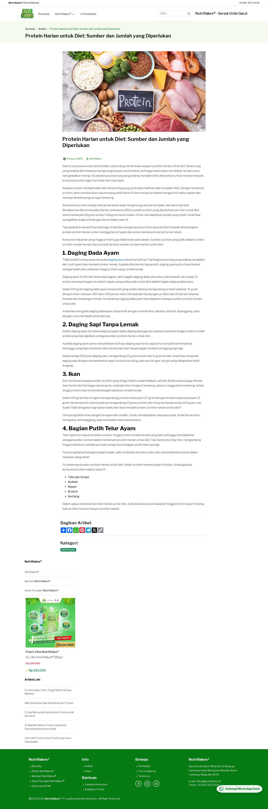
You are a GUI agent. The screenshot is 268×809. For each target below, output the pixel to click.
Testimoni (142, 776)
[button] (65, 14)
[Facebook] (138, 784)
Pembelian (142, 766)
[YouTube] (156, 784)
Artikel (42, 28)
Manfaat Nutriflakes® (42, 776)
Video (87, 771)
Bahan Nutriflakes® (41, 771)
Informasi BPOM (40, 786)
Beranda (30, 28)
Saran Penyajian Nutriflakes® (47, 781)
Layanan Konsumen (95, 784)
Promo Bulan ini (145, 771)
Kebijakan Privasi (93, 789)
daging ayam (116, 259)
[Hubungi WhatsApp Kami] (239, 789)
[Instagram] (147, 784)
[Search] (188, 13)
